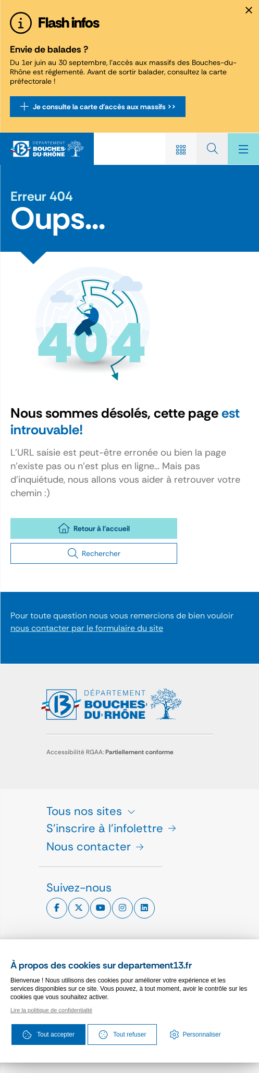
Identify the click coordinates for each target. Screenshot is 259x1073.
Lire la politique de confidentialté (51, 1010)
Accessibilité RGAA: (110, 752)
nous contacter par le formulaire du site (86, 628)
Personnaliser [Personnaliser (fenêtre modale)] (201, 1034)
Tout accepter (48, 1034)
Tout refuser (122, 1034)
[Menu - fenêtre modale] (243, 148)
